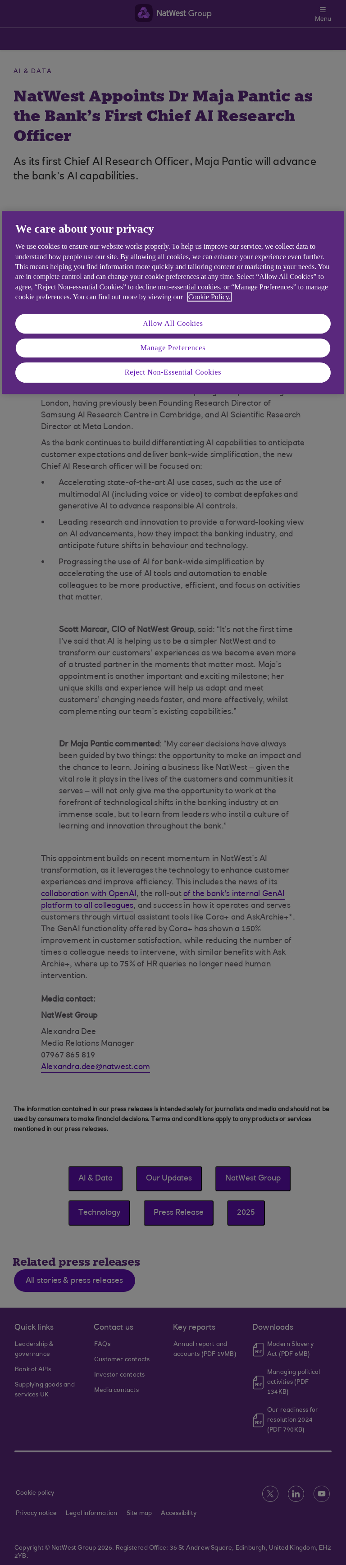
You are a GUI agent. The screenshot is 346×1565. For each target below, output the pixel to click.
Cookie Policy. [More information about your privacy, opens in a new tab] (209, 297)
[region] (173, 302)
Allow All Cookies (173, 323)
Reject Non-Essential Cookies (173, 372)
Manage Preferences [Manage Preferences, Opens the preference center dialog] (173, 348)
